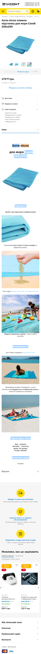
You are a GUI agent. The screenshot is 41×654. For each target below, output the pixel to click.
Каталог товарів (3, 11)
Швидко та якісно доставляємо (20, 499)
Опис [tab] (20, 129)
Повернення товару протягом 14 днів (20, 540)
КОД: (32, 71)
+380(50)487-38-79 (31, 5)
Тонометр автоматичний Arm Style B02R (8, 598)
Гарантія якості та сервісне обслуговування (21, 519)
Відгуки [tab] (20, 471)
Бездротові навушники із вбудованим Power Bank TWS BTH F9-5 (29, 598)
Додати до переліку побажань (20, 88)
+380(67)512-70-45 (31, 3)
